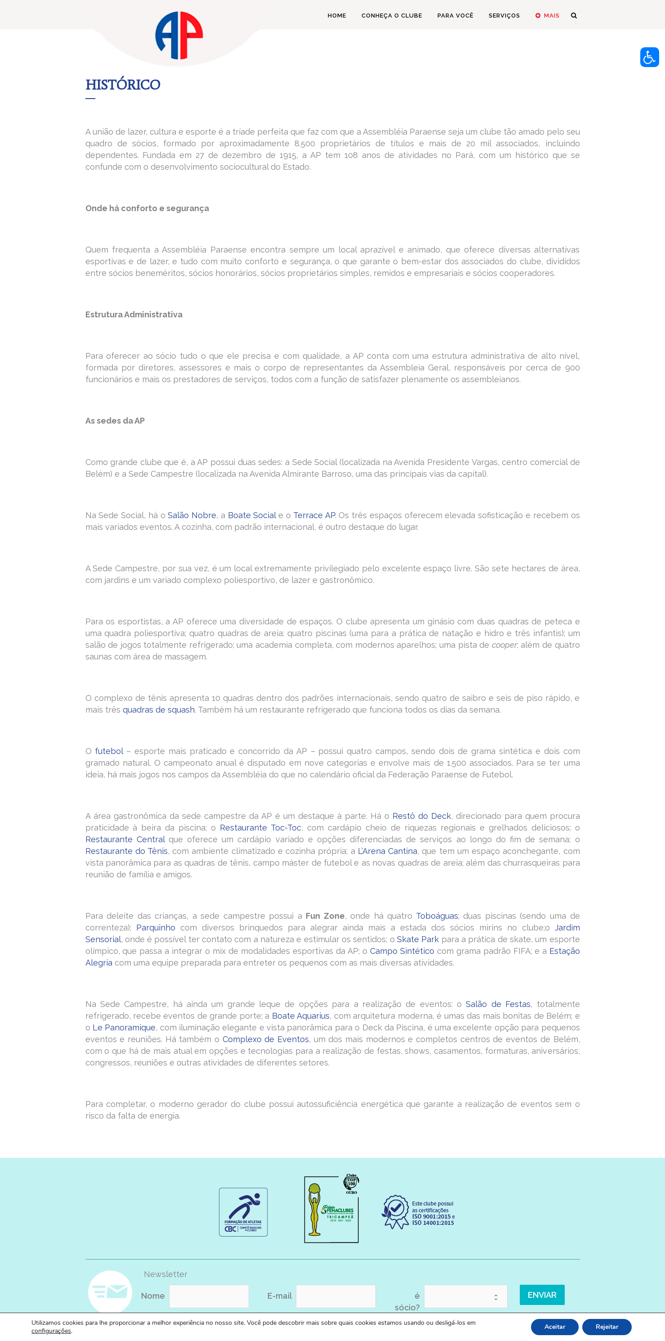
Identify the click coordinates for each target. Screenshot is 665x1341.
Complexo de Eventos (266, 1039)
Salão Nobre (192, 515)
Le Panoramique (124, 1027)
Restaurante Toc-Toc (260, 827)
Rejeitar (607, 1327)
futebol (109, 751)
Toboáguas (437, 916)
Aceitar (554, 1327)
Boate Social (252, 515)
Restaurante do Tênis (126, 851)
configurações (51, 1331)
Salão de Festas (498, 1004)
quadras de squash (159, 709)
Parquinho (155, 927)
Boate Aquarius (301, 1015)
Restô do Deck (422, 816)
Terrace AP (314, 515)
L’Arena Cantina (387, 851)
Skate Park (418, 939)
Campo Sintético (402, 951)
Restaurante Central (125, 839)
